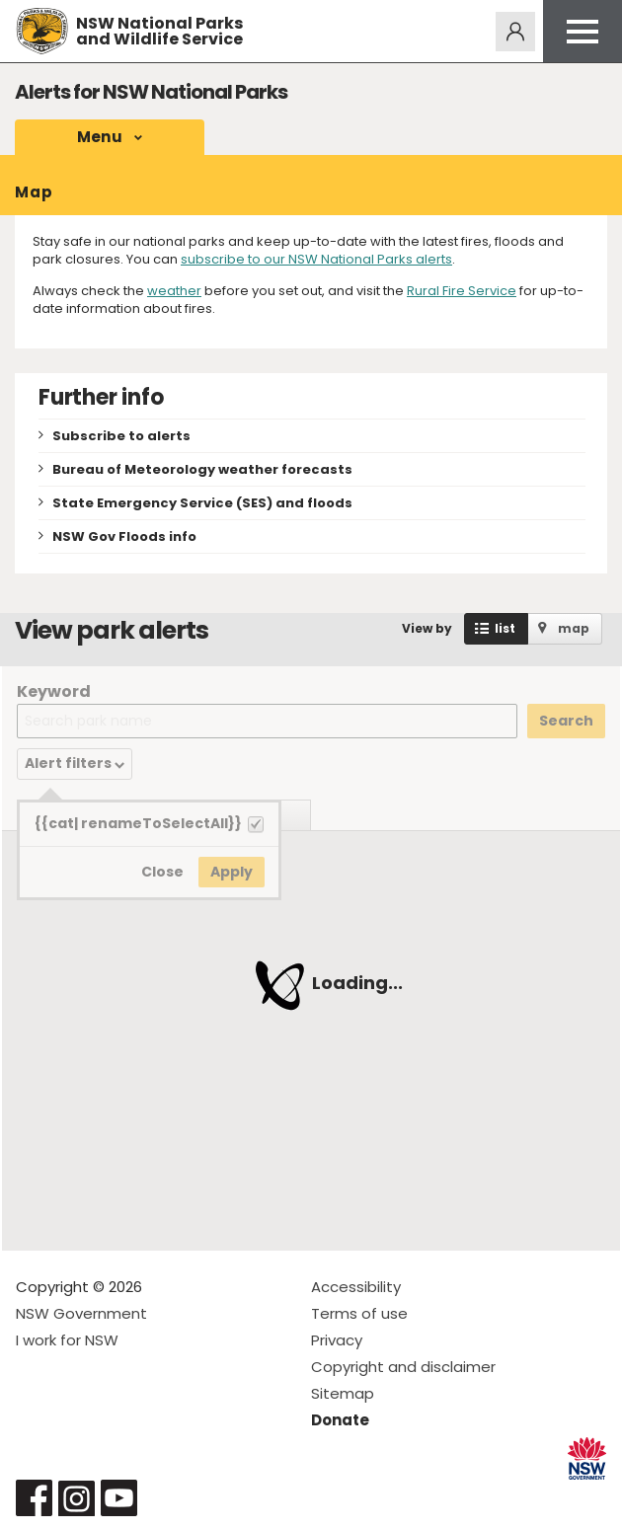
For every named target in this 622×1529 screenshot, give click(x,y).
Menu (99, 136)
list (505, 628)
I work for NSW (67, 1340)
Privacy (336, 1340)
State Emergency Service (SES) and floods (202, 503)
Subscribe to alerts (121, 435)
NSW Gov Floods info (124, 536)
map (573, 628)
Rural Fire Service (461, 290)
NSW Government (81, 1313)
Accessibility (356, 1286)
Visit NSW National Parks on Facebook (34, 1498)
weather (174, 290)
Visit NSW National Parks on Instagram (76, 1498)
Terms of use (359, 1313)
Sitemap (342, 1393)
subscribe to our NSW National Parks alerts (316, 259)
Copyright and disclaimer (403, 1366)
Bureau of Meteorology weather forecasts (202, 469)
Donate (340, 1420)
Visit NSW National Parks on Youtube (119, 1498)
